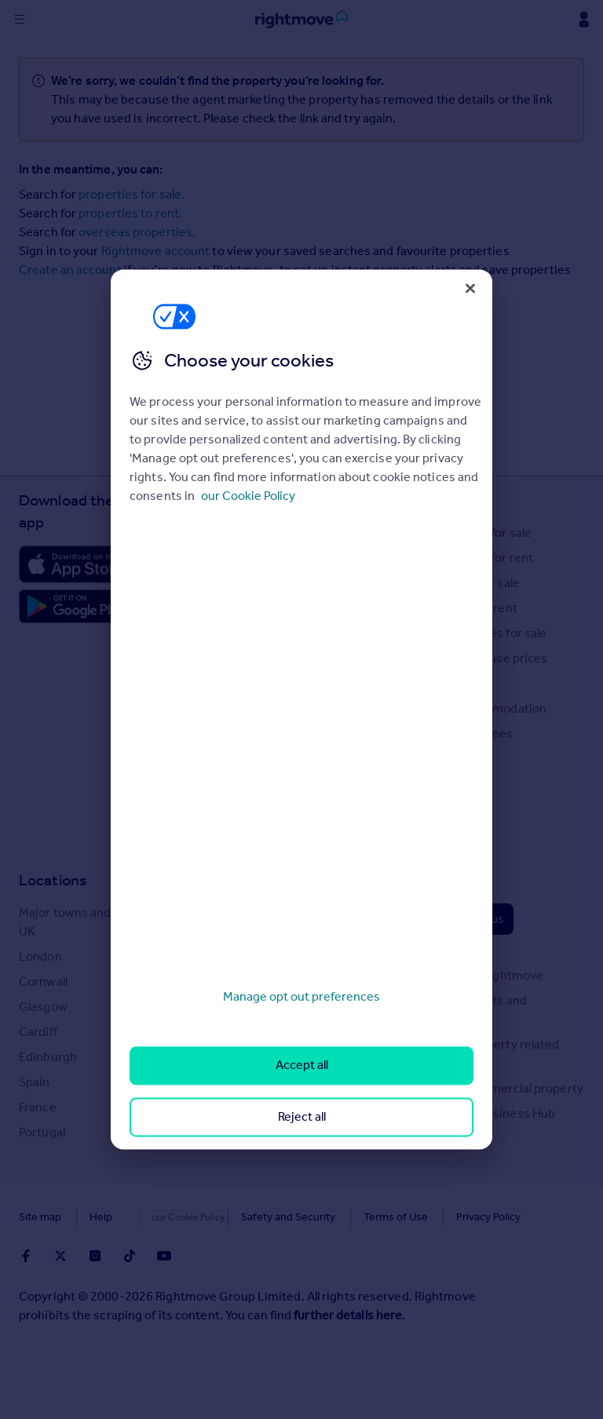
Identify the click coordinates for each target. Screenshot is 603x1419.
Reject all (302, 1116)
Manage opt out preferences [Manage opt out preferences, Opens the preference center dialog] (301, 996)
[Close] (470, 288)
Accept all (302, 1065)
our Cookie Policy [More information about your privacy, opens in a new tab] (248, 495)
